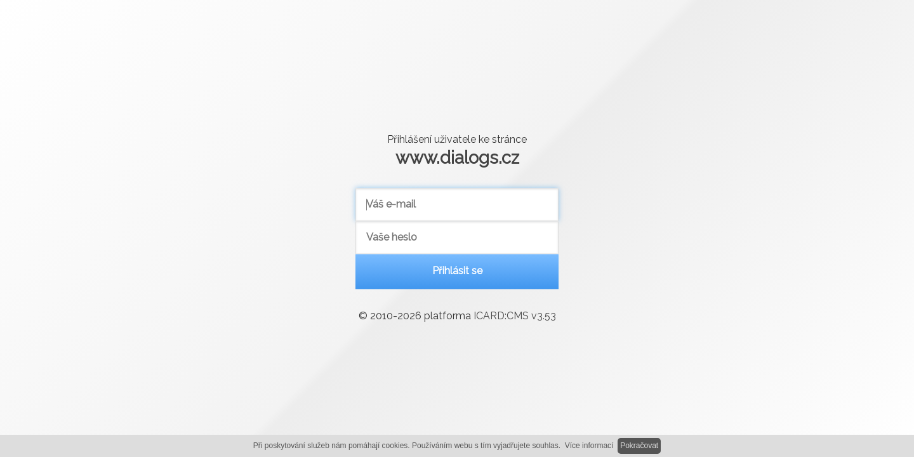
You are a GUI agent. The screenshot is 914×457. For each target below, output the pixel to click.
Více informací (589, 445)
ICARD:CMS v (515, 316)
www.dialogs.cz (457, 157)
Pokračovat (639, 445)
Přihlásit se (457, 271)
